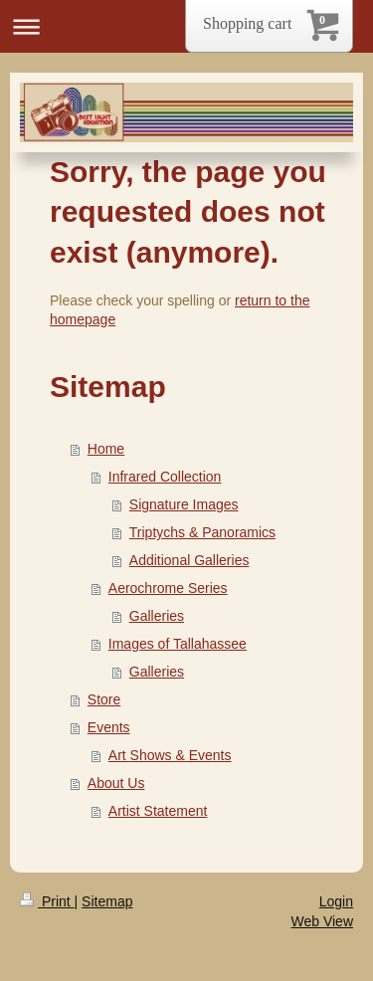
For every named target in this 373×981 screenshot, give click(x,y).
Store (104, 699)
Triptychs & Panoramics (202, 532)
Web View (321, 921)
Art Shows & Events (170, 755)
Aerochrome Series (168, 588)
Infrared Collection (165, 477)
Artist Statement (158, 811)
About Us (116, 783)
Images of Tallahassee (177, 644)
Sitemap (107, 901)
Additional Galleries (189, 560)
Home (106, 449)
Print (47, 901)
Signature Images (184, 504)
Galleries (156, 616)
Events (109, 727)
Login (336, 901)
